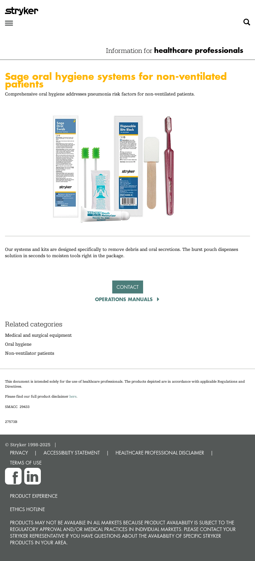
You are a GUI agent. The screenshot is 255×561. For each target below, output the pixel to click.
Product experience (33, 496)
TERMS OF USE (26, 463)
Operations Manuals (124, 299)
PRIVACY (19, 453)
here (72, 396)
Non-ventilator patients (29, 353)
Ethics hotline (27, 509)
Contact (128, 287)
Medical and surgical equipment (38, 335)
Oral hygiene (18, 344)
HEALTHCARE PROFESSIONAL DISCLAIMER (160, 453)
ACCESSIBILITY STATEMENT (71, 453)
